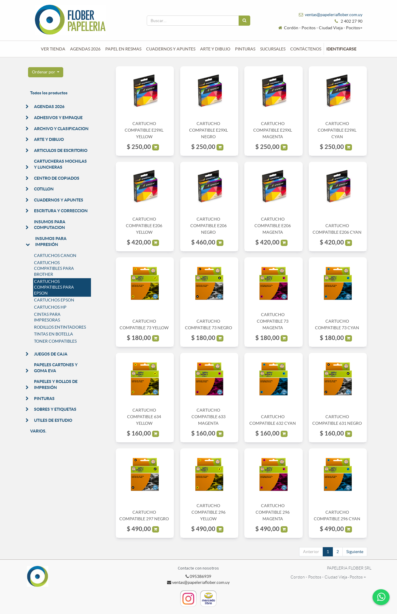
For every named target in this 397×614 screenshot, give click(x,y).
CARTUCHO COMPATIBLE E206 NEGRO (208, 226)
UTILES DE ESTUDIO (53, 420)
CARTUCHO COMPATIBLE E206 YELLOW (144, 226)
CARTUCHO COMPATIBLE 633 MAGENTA (208, 417)
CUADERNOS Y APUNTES (58, 200)
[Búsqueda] (244, 21)
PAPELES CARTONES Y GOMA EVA (56, 367)
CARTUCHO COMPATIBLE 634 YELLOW (144, 417)
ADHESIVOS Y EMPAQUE (58, 117)
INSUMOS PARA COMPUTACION (49, 224)
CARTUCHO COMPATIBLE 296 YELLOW (208, 512)
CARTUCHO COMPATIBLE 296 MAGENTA (273, 512)
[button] (46, 72)
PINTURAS (44, 398)
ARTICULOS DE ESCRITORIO (60, 150)
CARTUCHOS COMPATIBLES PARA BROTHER (54, 268)
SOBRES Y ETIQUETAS (55, 409)
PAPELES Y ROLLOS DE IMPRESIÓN (56, 384)
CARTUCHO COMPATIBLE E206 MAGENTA (272, 226)
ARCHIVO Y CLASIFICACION (61, 128)
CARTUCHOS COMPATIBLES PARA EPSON (54, 287)
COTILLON (44, 189)
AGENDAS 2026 (49, 106)
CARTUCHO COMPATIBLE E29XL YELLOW (144, 130)
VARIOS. (38, 431)
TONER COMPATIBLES (55, 341)
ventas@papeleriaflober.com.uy (333, 14)
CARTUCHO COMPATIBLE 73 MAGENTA (272, 321)
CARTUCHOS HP (50, 307)
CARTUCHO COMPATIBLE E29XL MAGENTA (272, 130)
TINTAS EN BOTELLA (53, 334)
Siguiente (354, 551)
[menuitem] (53, 49)
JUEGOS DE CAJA (50, 354)
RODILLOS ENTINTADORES (60, 327)
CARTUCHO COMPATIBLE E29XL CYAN (337, 130)
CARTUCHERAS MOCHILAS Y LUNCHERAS (60, 164)
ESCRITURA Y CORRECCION (61, 210)
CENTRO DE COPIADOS (56, 178)
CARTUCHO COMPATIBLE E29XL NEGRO (208, 130)
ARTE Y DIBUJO (49, 139)
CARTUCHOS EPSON (54, 300)
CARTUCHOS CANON (55, 255)
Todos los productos (48, 92)
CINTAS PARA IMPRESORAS (47, 317)
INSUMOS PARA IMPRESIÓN (51, 241)
